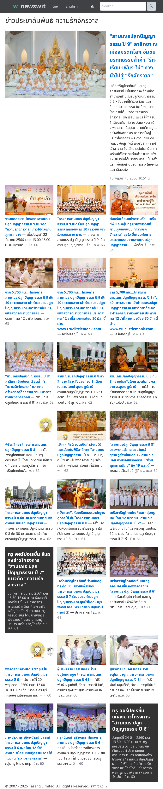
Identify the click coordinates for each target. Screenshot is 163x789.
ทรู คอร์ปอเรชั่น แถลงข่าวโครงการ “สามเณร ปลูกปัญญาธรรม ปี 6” (131, 720)
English (72, 6)
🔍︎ (151, 6)
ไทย (55, 6)
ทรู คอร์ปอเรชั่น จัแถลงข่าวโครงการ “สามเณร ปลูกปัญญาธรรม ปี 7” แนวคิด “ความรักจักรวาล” (29, 570)
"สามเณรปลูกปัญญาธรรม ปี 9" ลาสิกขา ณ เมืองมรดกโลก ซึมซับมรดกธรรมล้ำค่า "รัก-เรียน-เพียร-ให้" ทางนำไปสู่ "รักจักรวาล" (134, 56)
